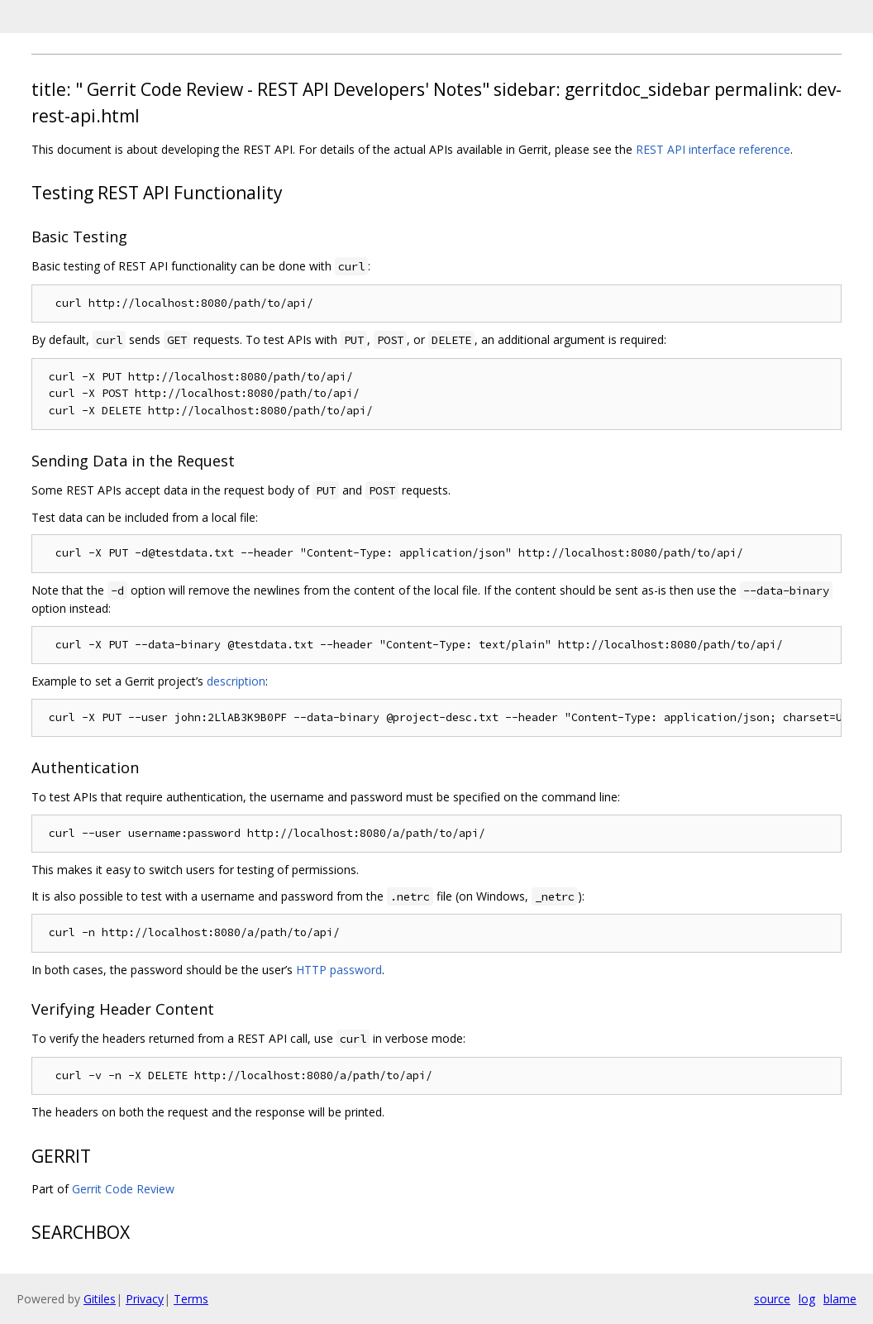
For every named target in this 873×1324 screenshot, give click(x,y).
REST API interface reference (713, 149)
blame (839, 1299)
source (772, 1299)
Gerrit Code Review (123, 1189)
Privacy (145, 1299)
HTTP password (339, 969)
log (807, 1299)
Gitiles (99, 1299)
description (236, 681)
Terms (191, 1299)
